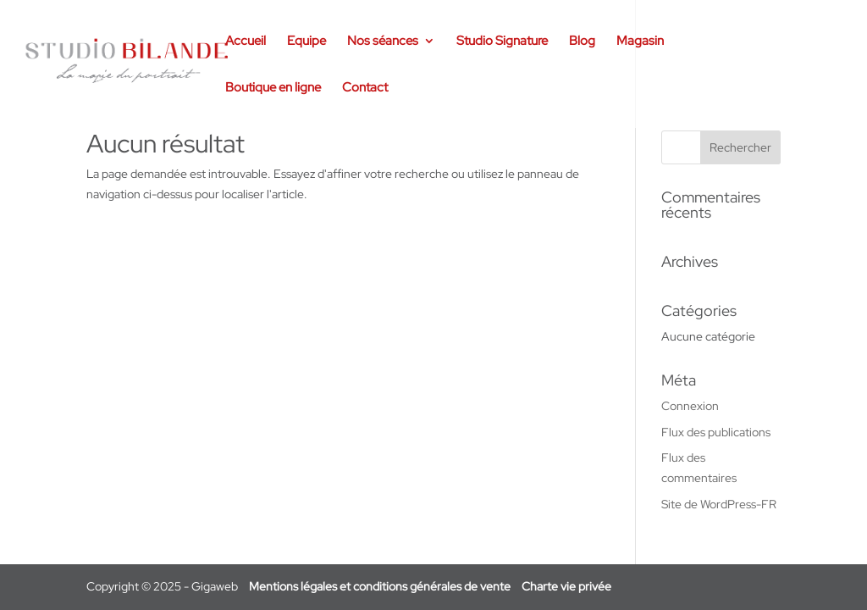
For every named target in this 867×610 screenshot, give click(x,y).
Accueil (245, 42)
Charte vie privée (566, 586)
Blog (582, 42)
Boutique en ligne (273, 88)
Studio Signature (502, 42)
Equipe (306, 42)
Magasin (640, 42)
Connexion (690, 405)
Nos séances (382, 42)
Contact (365, 88)
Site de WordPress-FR (718, 504)
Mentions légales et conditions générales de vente (380, 586)
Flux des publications (715, 432)
